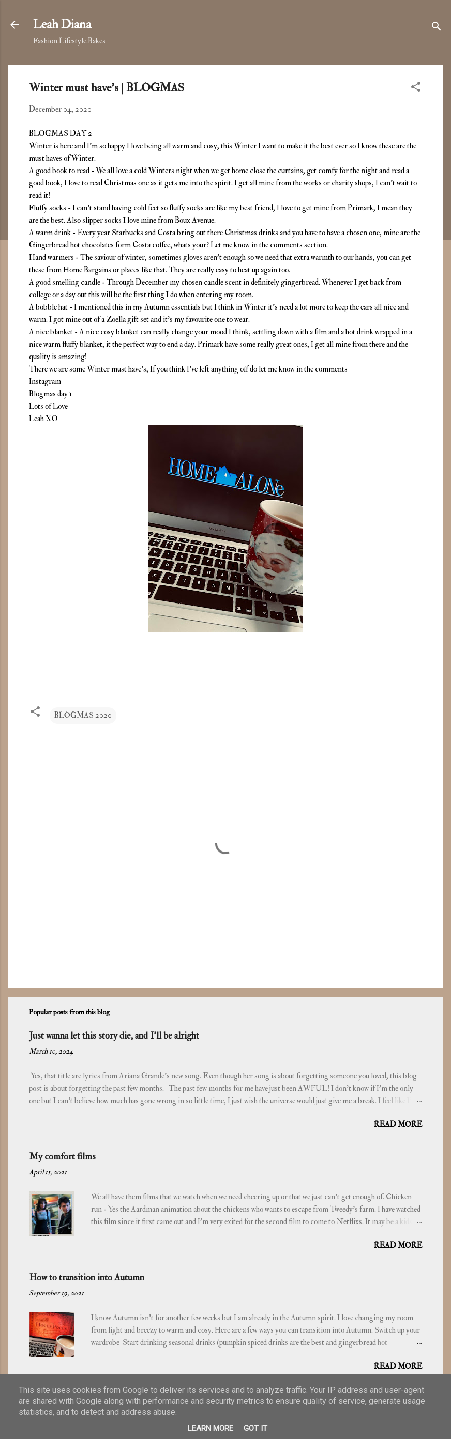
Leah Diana (62, 25)
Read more (398, 1124)
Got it (255, 1428)
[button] (416, 89)
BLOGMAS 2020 (83, 715)
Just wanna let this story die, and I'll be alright (114, 1036)
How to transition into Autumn (86, 1277)
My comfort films (62, 1157)
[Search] (436, 28)
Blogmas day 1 (50, 394)
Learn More (210, 1428)
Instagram (46, 381)
